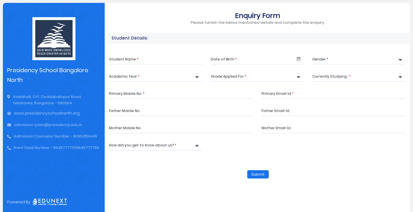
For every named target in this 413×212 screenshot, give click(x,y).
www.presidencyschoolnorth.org (47, 113)
